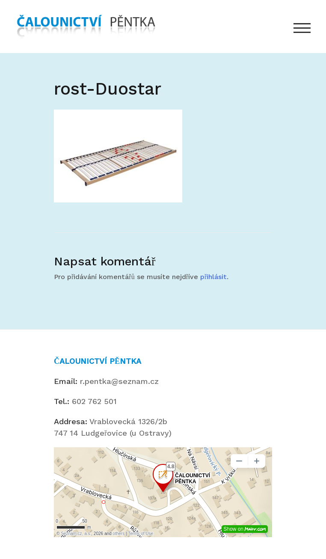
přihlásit (213, 277)
